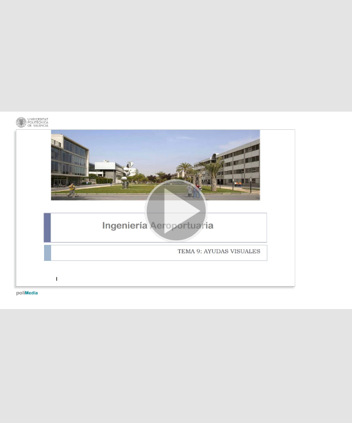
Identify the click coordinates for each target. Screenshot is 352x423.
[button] (176, 211)
